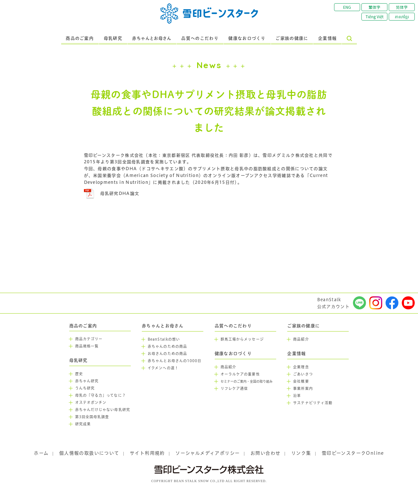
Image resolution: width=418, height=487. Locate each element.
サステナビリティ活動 (312, 403)
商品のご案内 (80, 38)
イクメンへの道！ (163, 368)
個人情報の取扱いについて (89, 453)
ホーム (41, 453)
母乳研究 (113, 38)
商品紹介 (228, 367)
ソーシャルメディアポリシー (207, 453)
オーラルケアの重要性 (240, 374)
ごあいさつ (303, 374)
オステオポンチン (91, 402)
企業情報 (327, 38)
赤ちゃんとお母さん (151, 38)
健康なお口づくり (246, 38)
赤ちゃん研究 (87, 381)
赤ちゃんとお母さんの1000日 (175, 361)
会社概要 (301, 381)
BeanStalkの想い (164, 339)
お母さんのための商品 (167, 353)
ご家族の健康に (292, 38)
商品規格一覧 (87, 346)
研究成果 (83, 424)
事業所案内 (303, 388)
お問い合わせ (265, 453)
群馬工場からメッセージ (242, 339)
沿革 (297, 395)
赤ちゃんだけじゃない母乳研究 (102, 409)
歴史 (79, 374)
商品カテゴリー (89, 339)
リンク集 (301, 453)
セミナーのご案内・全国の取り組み (247, 381)
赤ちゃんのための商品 (167, 346)
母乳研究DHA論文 (120, 193)
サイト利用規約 (147, 453)
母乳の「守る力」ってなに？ (100, 395)
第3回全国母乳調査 (92, 417)
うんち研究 (85, 388)
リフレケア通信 (234, 388)
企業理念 (301, 367)
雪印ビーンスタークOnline (353, 453)
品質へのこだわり (199, 38)
